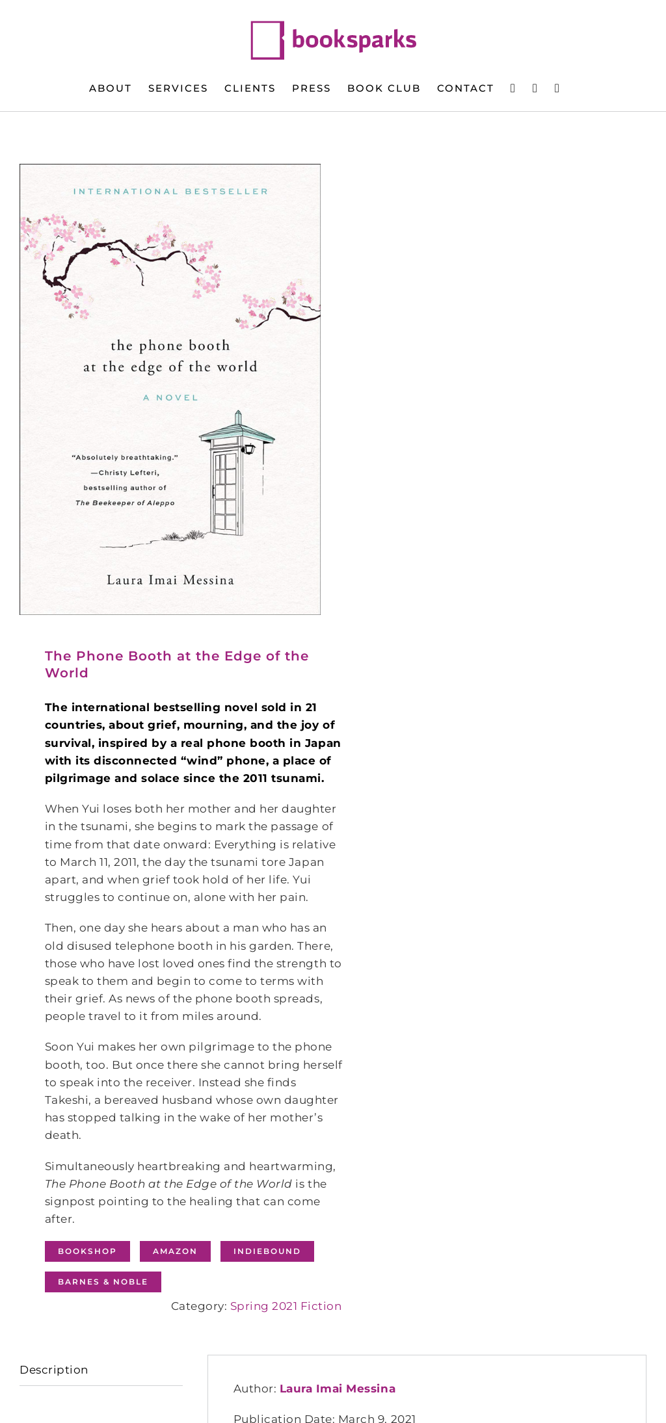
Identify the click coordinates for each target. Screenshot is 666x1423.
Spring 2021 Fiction (286, 1305)
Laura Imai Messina (337, 1388)
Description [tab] (54, 1369)
